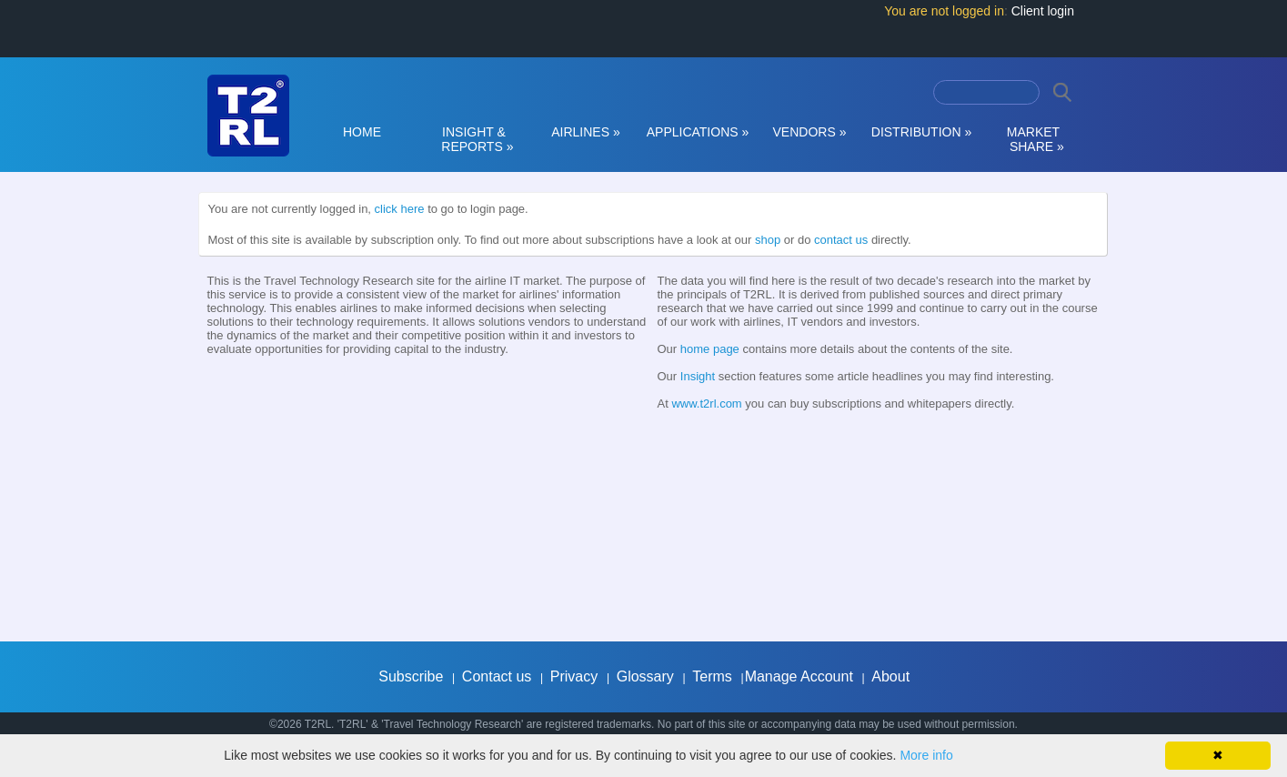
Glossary (645, 676)
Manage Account (799, 676)
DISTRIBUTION (921, 132)
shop (767, 240)
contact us (841, 240)
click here (400, 209)
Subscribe (410, 676)
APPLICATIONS (698, 132)
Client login (1042, 11)
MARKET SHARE (1033, 139)
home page (709, 349)
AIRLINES (585, 132)
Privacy (574, 676)
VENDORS (810, 132)
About (890, 676)
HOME (362, 132)
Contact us (496, 676)
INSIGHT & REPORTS (474, 139)
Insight (697, 376)
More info (926, 755)
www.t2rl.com (706, 403)
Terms (712, 676)
